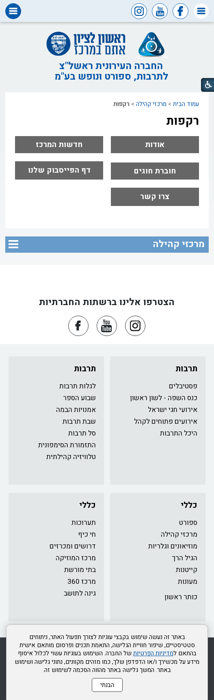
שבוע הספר (79, 398)
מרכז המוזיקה (76, 558)
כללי (189, 505)
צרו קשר (154, 196)
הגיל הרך (184, 558)
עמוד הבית (186, 104)
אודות (154, 144)
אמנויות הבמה (76, 410)
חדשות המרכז (59, 144)
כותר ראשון (180, 597)
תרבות (186, 369)
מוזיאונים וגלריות (172, 546)
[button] (201, 11)
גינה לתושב (80, 593)
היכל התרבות (178, 433)
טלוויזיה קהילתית (71, 457)
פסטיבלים (183, 386)
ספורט (188, 523)
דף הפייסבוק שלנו (59, 170)
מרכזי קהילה (151, 104)
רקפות (182, 121)
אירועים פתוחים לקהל (165, 421)
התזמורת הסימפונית (67, 445)
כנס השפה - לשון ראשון (163, 398)
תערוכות (83, 523)
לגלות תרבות (77, 386)
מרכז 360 (81, 581)
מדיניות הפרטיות (153, 653)
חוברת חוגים (155, 171)
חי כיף (87, 534)
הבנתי (107, 684)
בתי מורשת (80, 570)
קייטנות (186, 570)
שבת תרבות (79, 421)
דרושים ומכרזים (73, 546)
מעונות (187, 581)
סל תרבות (82, 433)
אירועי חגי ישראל (172, 410)
